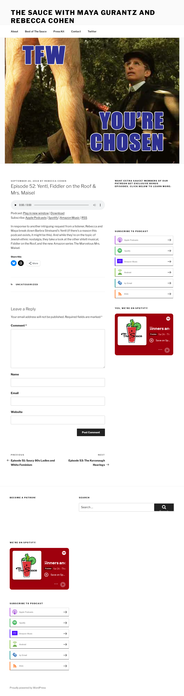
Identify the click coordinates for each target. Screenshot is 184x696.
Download (58, 213)
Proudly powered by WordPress (28, 687)
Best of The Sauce (36, 31)
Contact (76, 31)
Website (16, 412)
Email (15, 393)
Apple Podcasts (36, 217)
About (14, 31)
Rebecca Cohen (55, 181)
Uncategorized (27, 284)
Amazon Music (70, 217)
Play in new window (36, 213)
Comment (19, 325)
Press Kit (58, 31)
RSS (84, 217)
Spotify (53, 217)
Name (15, 374)
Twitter (92, 31)
